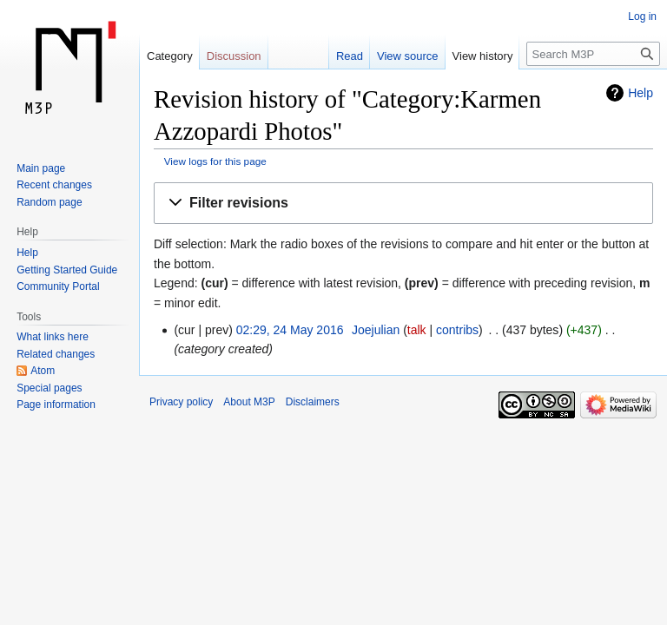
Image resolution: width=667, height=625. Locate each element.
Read (349, 55)
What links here (53, 337)
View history (482, 55)
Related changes (56, 354)
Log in (642, 16)
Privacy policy (181, 402)
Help (640, 93)
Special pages (49, 388)
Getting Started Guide (67, 270)
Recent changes (54, 185)
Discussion (234, 55)
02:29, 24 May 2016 (290, 330)
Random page (49, 202)
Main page (41, 168)
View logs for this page (215, 161)
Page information (56, 404)
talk (416, 330)
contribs (457, 330)
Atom (42, 371)
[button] (403, 203)
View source (408, 55)
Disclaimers (313, 402)
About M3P (248, 402)
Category (170, 55)
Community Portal (58, 286)
